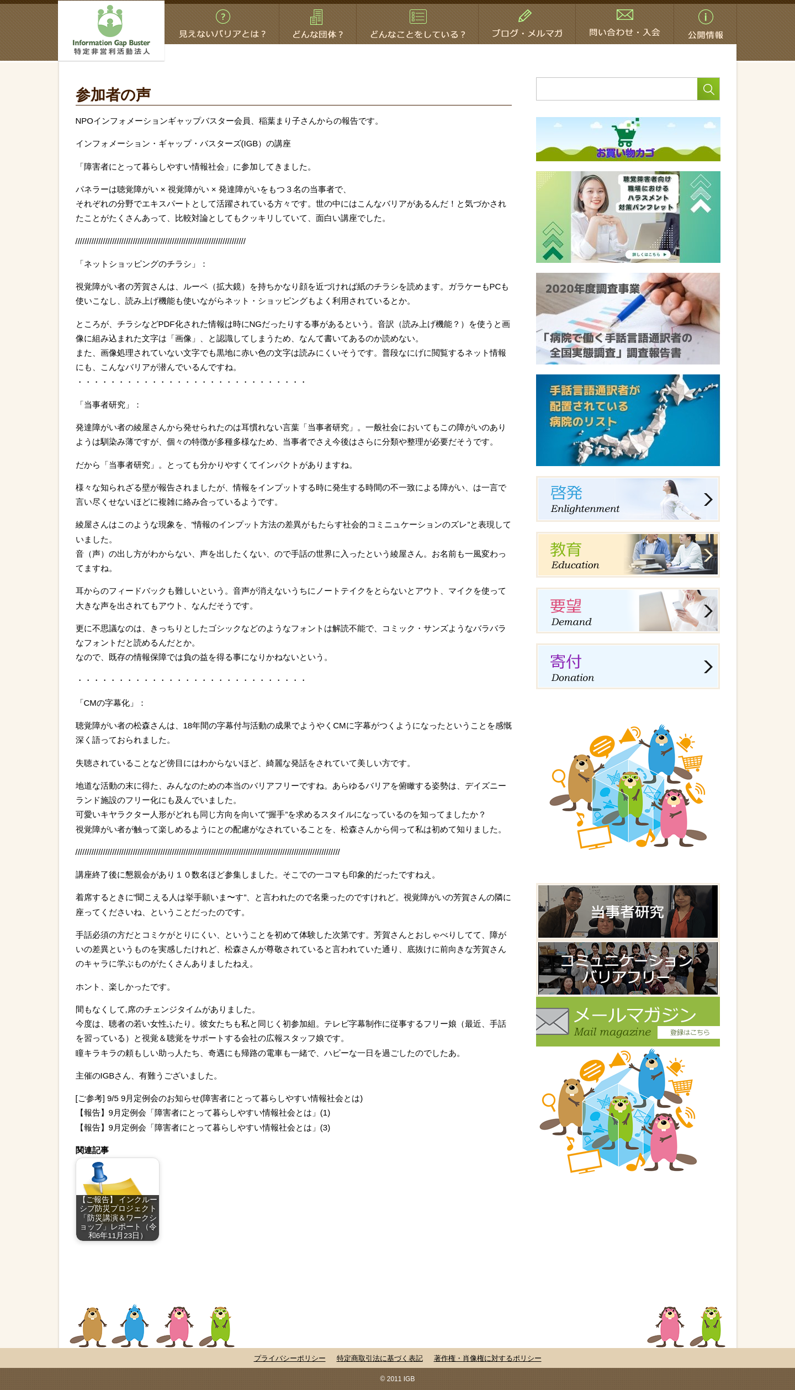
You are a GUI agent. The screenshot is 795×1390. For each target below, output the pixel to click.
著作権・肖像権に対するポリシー (488, 1358)
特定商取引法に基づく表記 (380, 1358)
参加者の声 (113, 95)
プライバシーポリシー (290, 1358)
